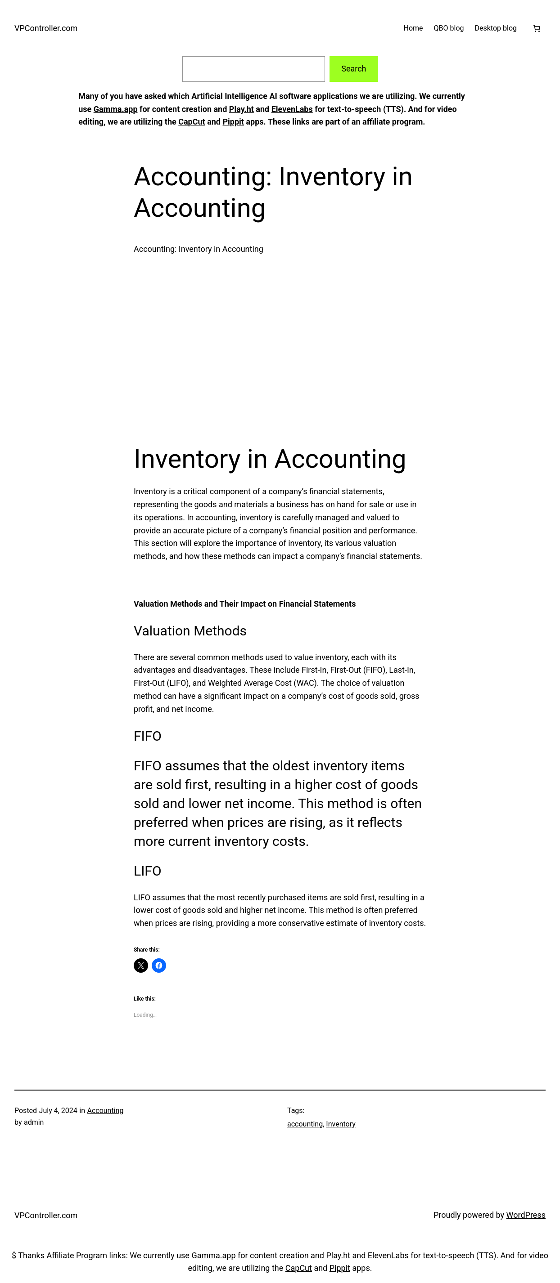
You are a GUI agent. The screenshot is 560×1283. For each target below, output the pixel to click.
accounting (305, 1124)
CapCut (191, 121)
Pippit (233, 121)
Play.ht (241, 109)
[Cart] (537, 28)
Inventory (341, 1124)
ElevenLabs (292, 109)
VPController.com (45, 28)
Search (353, 68)
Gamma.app (116, 109)
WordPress (526, 1215)
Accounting (105, 1110)
